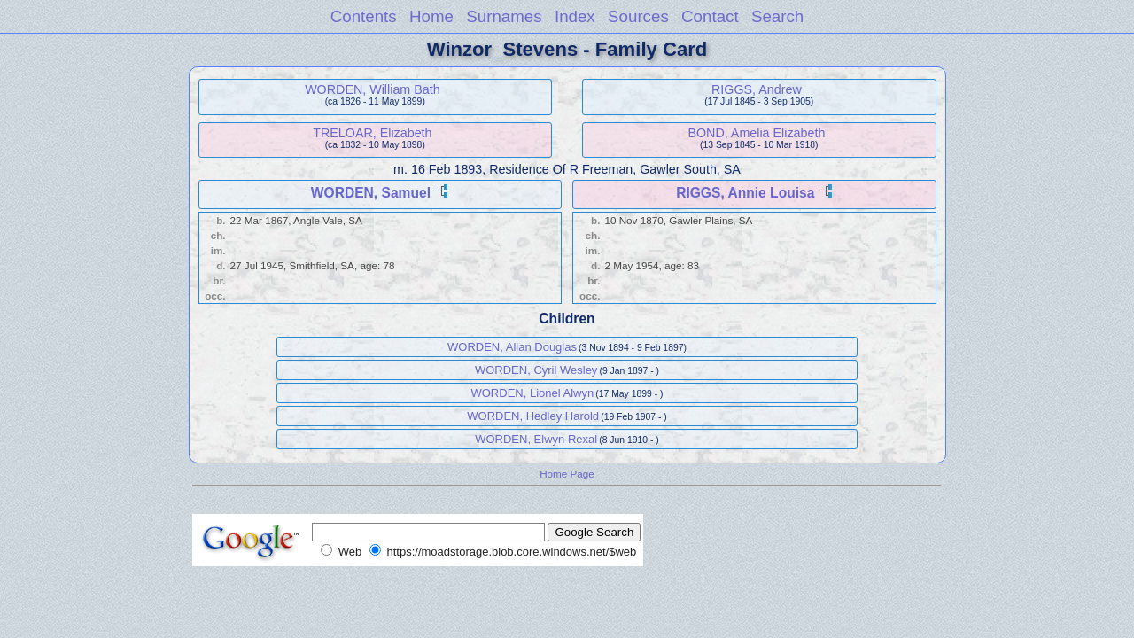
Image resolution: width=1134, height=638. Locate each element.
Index (575, 16)
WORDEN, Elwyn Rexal (536, 439)
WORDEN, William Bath (372, 89)
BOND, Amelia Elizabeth (756, 133)
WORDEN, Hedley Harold (533, 416)
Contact (710, 16)
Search (777, 16)
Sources (638, 16)
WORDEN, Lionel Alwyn (532, 393)
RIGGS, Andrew (756, 89)
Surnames (503, 16)
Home (431, 16)
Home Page (567, 473)
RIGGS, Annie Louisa (745, 192)
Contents (363, 16)
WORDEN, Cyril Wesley (536, 370)
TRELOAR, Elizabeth (372, 133)
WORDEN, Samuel (371, 192)
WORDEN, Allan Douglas (512, 347)
